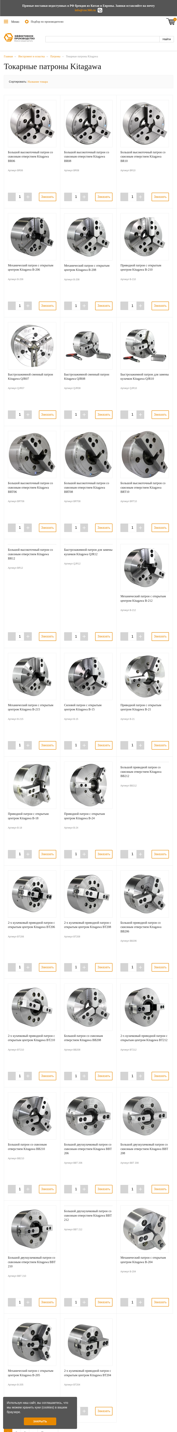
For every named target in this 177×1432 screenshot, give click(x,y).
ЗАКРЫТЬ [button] (40, 1421)
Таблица (166, 81)
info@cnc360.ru (85, 10)
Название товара (38, 81)
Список (160, 81)
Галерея (154, 81)
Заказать (47, 196)
